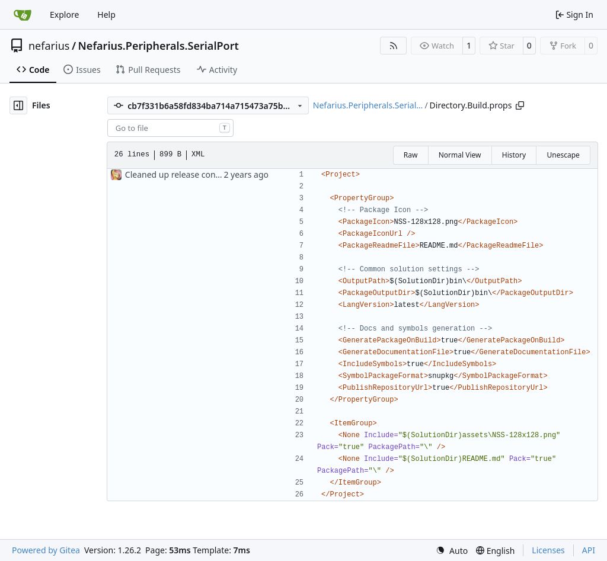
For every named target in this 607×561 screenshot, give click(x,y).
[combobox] (170, 128)
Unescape (563, 155)
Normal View (460, 155)
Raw (411, 155)
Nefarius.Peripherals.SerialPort (158, 46)
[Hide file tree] (18, 105)
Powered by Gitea (46, 550)
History (514, 155)
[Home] (22, 14)
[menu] (452, 550)
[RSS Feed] (393, 46)
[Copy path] (520, 105)
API (588, 550)
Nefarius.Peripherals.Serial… (368, 105)
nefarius (48, 46)
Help (106, 14)
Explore (64, 14)
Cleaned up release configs (177, 174)
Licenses (548, 550)
